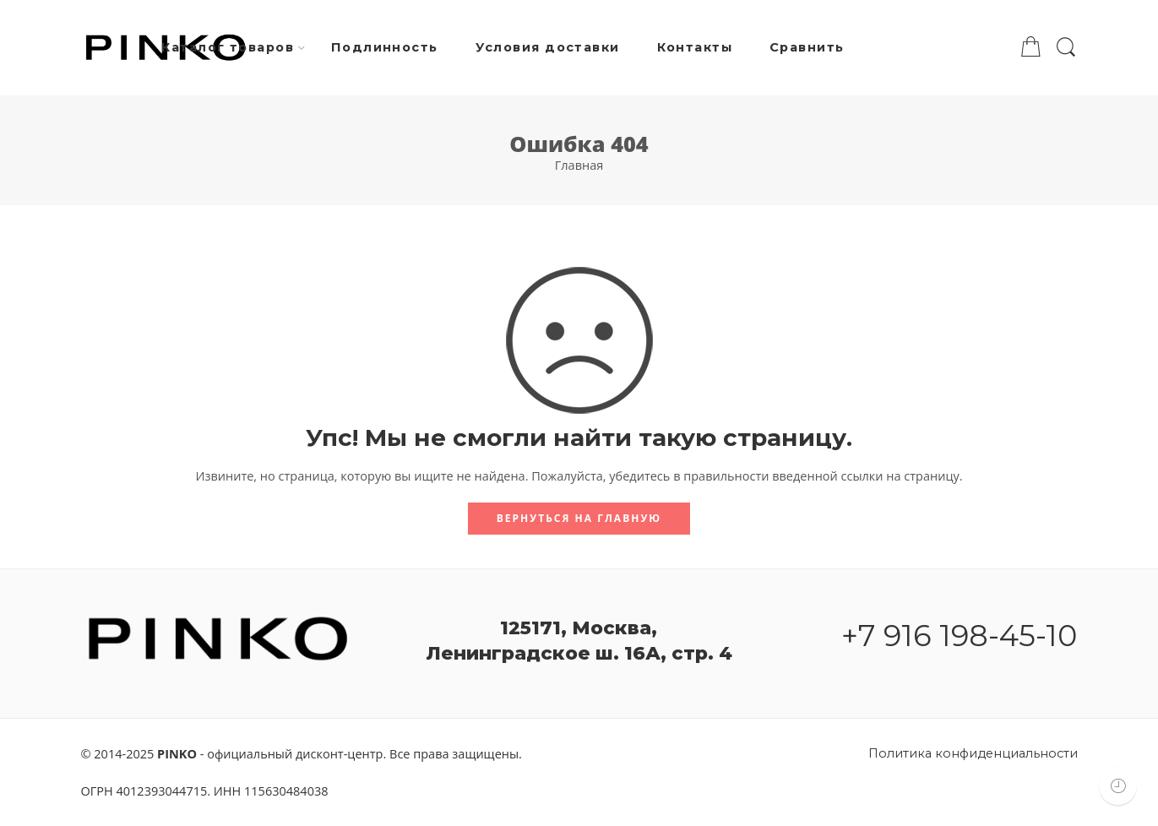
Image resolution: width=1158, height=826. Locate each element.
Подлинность (384, 47)
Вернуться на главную (579, 518)
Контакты (695, 47)
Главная (579, 165)
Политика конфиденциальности (973, 753)
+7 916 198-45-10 (959, 635)
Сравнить (807, 47)
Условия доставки (548, 47)
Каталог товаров (227, 48)
